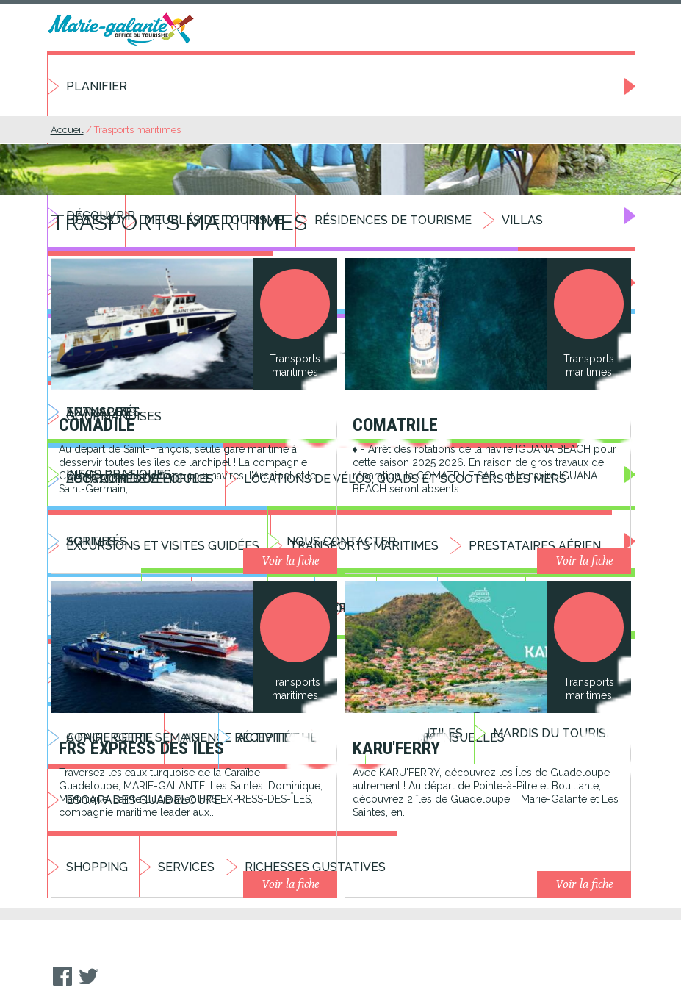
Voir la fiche (290, 560)
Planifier (96, 86)
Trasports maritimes (137, 129)
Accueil (67, 129)
